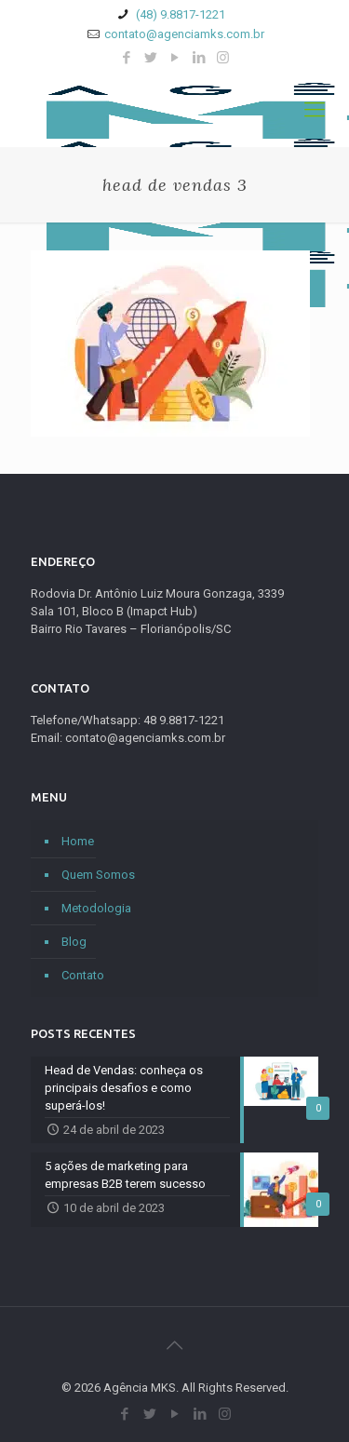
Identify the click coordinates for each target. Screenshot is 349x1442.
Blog (74, 942)
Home (77, 841)
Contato (82, 975)
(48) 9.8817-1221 (179, 14)
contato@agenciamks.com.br (184, 34)
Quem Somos (98, 875)
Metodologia (96, 908)
